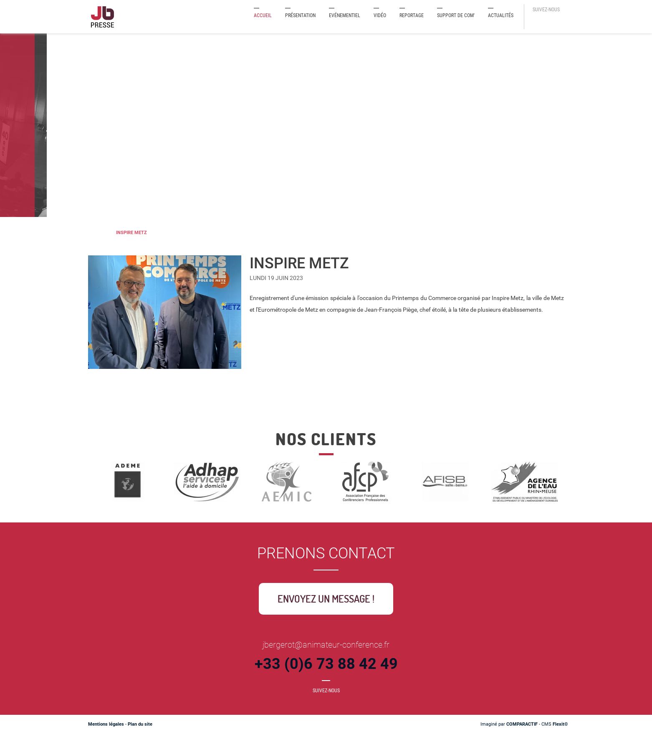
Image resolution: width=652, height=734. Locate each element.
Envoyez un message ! (326, 598)
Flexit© (560, 724)
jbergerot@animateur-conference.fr (326, 645)
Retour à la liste (286, 406)
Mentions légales (106, 724)
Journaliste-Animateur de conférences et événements (95, 232)
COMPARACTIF (522, 724)
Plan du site (140, 724)
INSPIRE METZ (131, 232)
